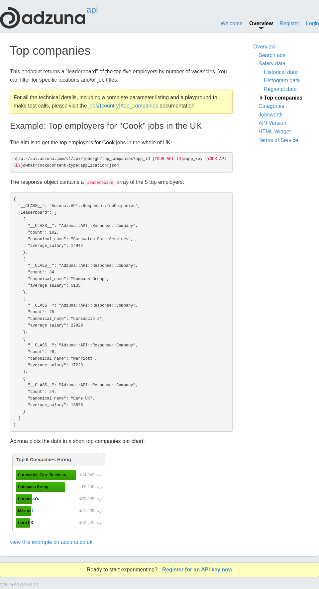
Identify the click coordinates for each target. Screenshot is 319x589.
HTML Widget (275, 131)
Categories (271, 106)
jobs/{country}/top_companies (123, 106)
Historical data (280, 72)
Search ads (272, 55)
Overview (261, 23)
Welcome (232, 23)
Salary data (272, 63)
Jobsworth (271, 114)
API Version (272, 123)
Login (312, 23)
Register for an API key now (197, 569)
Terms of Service (278, 140)
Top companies (283, 98)
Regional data (280, 89)
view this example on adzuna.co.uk (51, 542)
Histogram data (282, 80)
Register (289, 23)
